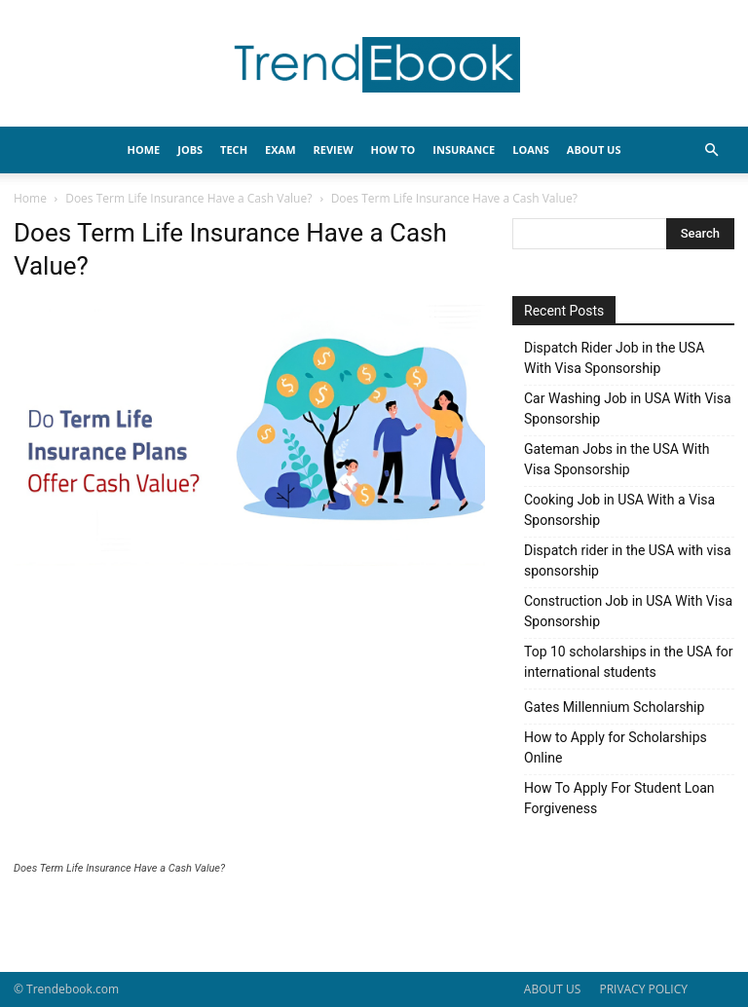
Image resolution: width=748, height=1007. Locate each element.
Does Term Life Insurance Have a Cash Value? (188, 198)
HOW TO (393, 149)
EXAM (280, 149)
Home (30, 198)
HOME (144, 149)
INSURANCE (463, 149)
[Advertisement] (249, 715)
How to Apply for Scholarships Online (615, 747)
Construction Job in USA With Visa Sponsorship (628, 611)
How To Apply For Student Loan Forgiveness (619, 798)
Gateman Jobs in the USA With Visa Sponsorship (616, 459)
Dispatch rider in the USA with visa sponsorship (627, 560)
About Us (594, 149)
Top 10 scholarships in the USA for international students (628, 662)
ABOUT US (552, 989)
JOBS (190, 149)
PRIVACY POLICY (643, 989)
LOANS (530, 149)
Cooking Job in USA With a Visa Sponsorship (619, 510)
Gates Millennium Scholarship (614, 707)
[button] (711, 150)
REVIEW (334, 149)
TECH (233, 149)
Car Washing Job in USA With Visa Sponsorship (627, 409)
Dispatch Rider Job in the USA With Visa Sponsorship (614, 358)
